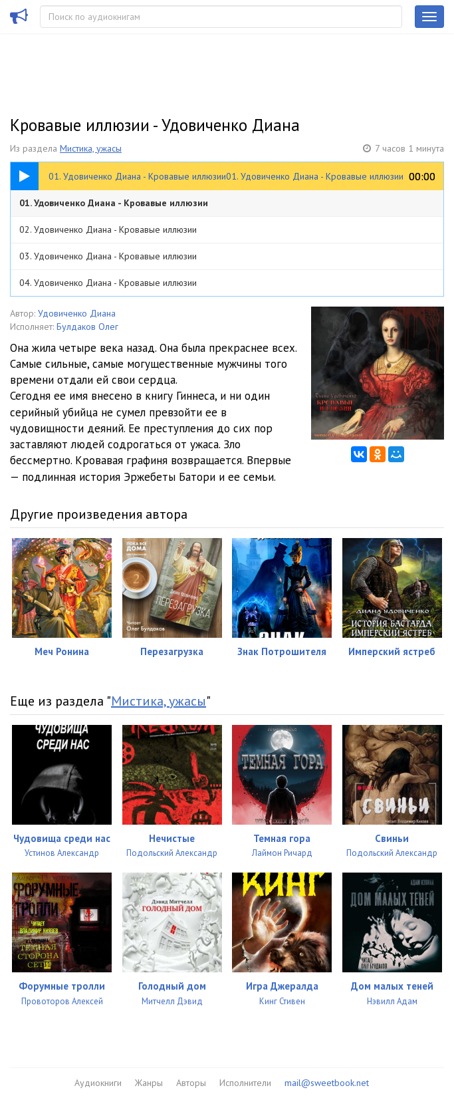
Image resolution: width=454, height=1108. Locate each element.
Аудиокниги (98, 1083)
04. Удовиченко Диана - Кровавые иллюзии (108, 283)
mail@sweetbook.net (326, 1083)
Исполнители (245, 1083)
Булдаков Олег (87, 327)
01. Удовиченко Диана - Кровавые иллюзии (113, 203)
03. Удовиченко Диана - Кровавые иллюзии (108, 256)
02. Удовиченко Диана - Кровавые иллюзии (108, 229)
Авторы (191, 1083)
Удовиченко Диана (77, 313)
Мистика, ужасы (91, 148)
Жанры (149, 1083)
